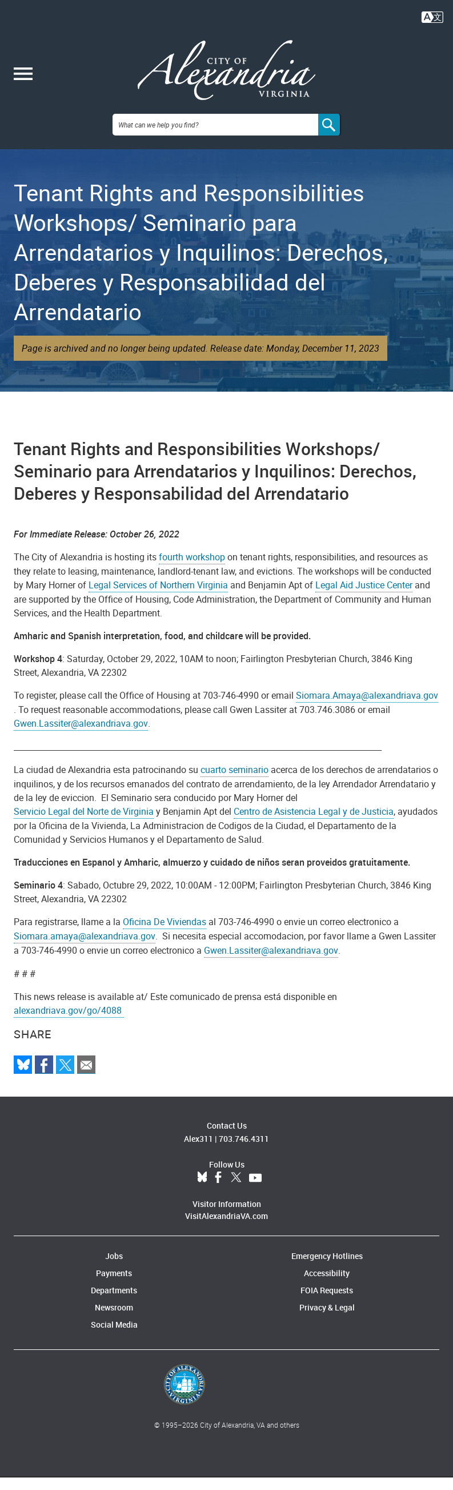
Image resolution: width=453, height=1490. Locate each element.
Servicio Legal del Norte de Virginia (84, 824)
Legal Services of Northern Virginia (158, 597)
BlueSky (202, 1190)
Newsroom (114, 1319)
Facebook (218, 1190)
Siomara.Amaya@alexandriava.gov (367, 708)
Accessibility (327, 1285)
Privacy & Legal (327, 1319)
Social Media (114, 1337)
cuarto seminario (234, 782)
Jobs (114, 1268)
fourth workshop (192, 569)
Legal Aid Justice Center (363, 597)
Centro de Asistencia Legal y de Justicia (314, 824)
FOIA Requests (326, 1302)
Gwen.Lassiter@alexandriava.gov (81, 736)
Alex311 (198, 1151)
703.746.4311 (244, 1151)
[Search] (329, 137)
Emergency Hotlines (327, 1268)
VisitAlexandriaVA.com (226, 1228)
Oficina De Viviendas (164, 934)
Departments (114, 1302)
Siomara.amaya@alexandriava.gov (84, 948)
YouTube (255, 1190)
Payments (114, 1285)
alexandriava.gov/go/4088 (69, 1023)
